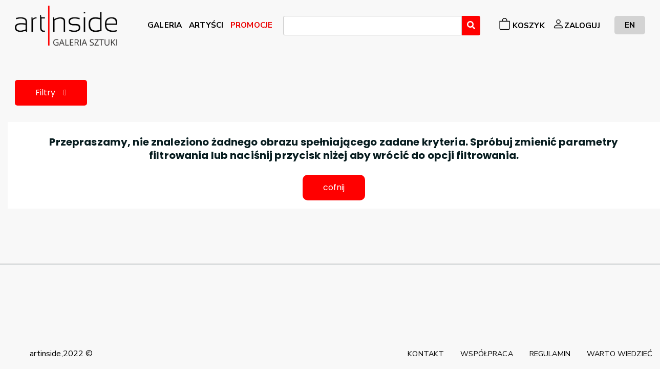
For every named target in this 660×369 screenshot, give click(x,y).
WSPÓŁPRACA (486, 353)
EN (630, 24)
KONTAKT (426, 353)
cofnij (334, 187)
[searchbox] (289, 27)
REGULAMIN (549, 353)
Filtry (51, 92)
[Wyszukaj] (471, 25)
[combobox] (372, 25)
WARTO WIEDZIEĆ (619, 353)
